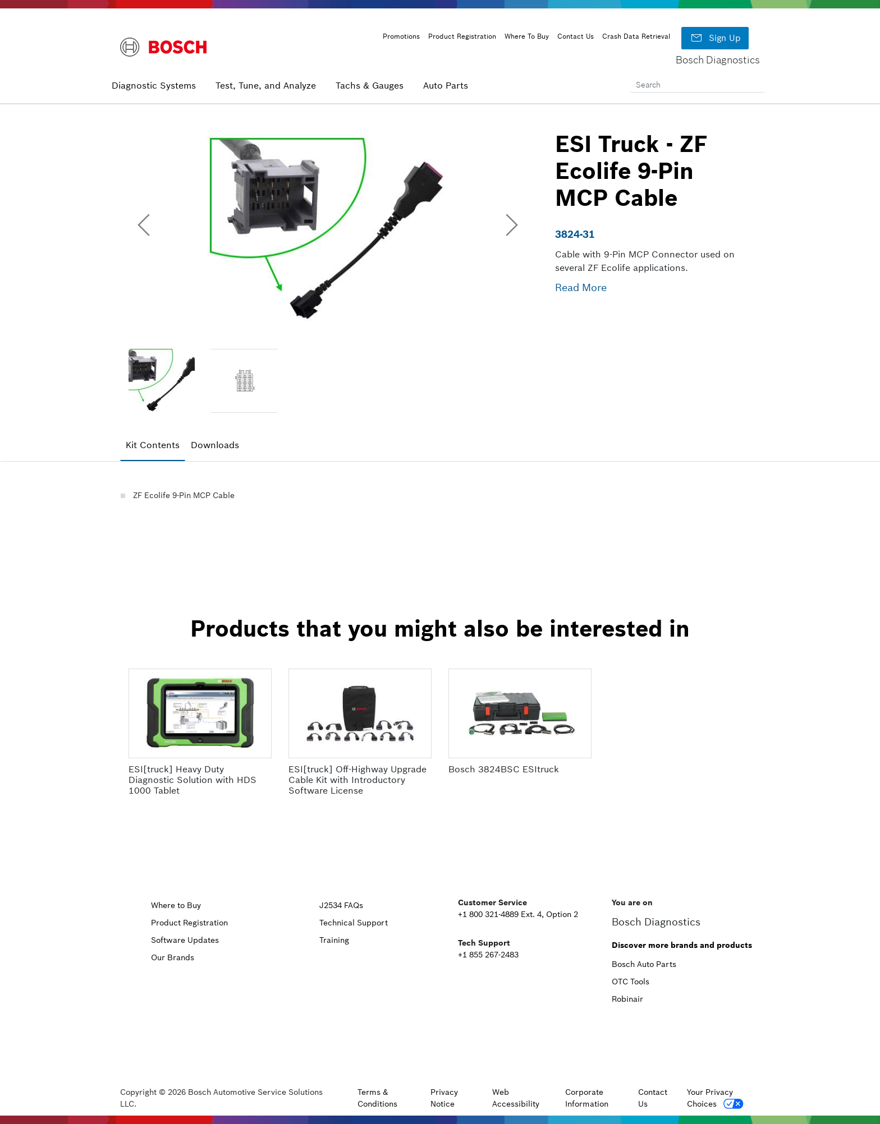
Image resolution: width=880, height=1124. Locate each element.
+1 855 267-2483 (488, 955)
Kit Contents (153, 444)
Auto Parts (445, 85)
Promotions (401, 36)
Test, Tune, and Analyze (266, 85)
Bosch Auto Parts (644, 964)
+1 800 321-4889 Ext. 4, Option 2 (518, 914)
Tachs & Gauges (370, 85)
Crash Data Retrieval (636, 36)
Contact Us (575, 36)
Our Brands (172, 957)
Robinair (627, 999)
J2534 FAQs (341, 905)
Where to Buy (176, 905)
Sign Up (715, 38)
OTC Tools (630, 981)
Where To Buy (527, 36)
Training (334, 940)
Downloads (215, 444)
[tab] (152, 445)
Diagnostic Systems (154, 85)
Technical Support (353, 923)
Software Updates (185, 940)
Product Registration (462, 36)
